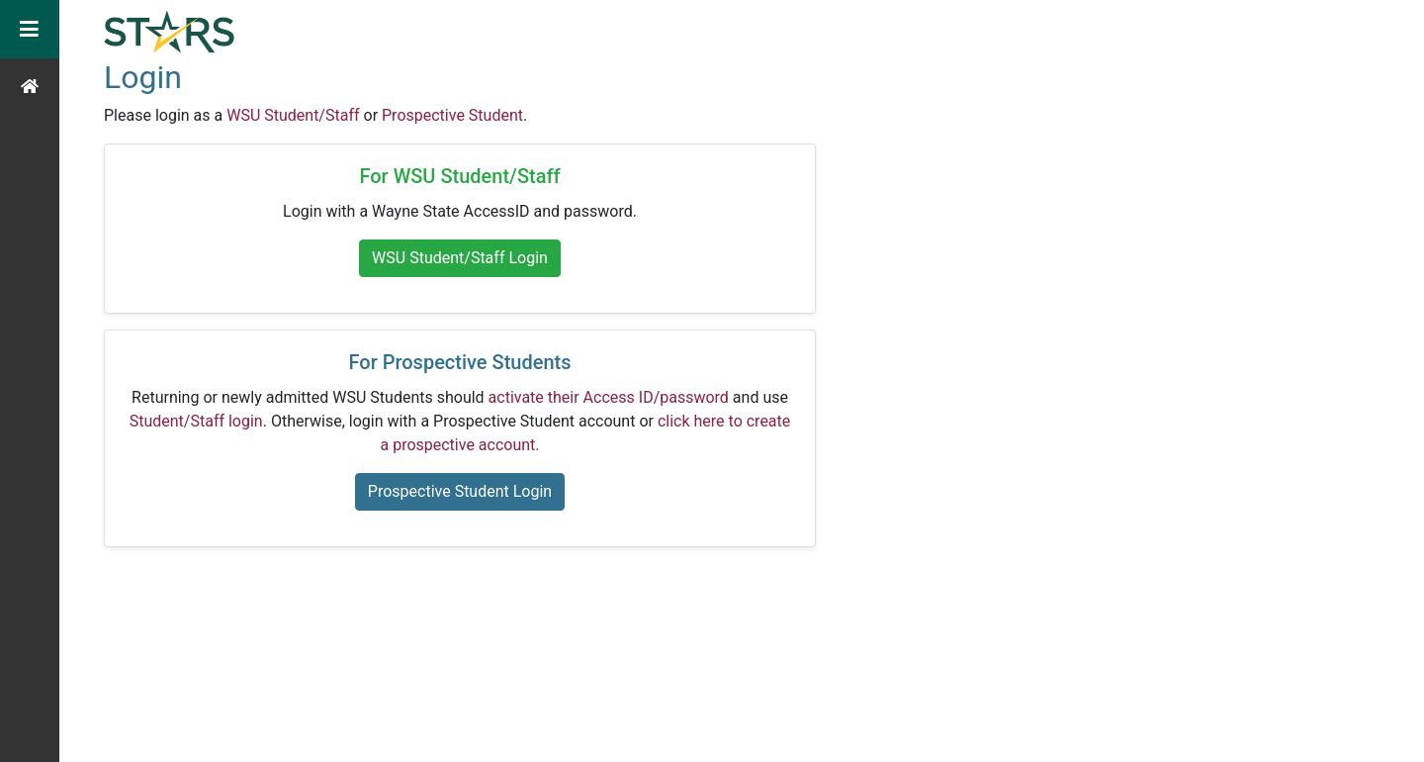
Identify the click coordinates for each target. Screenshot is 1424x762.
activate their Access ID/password (609, 397)
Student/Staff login (196, 421)
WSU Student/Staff (292, 115)
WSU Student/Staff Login (460, 257)
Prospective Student (452, 115)
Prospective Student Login (460, 491)
